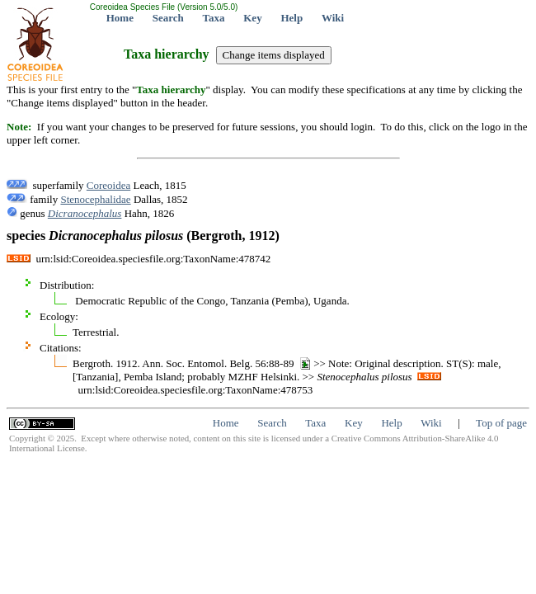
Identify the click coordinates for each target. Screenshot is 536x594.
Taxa (214, 18)
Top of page (501, 423)
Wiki (333, 18)
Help (291, 18)
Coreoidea (108, 185)
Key (252, 18)
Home (120, 18)
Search (168, 18)
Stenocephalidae (95, 199)
